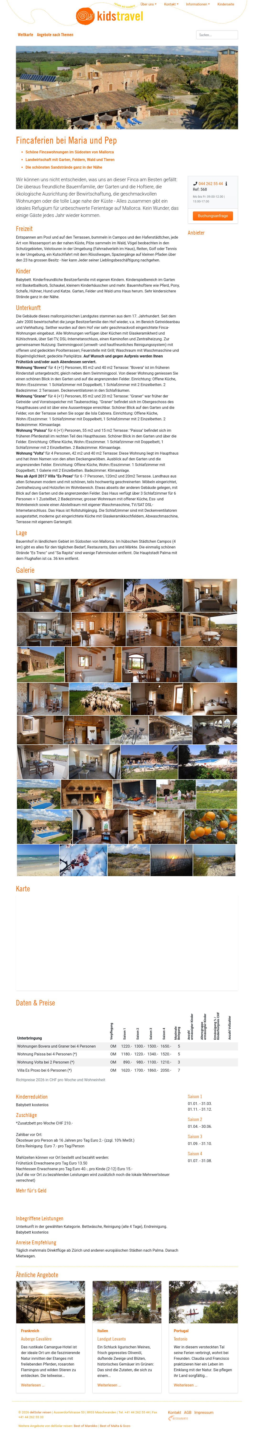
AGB (187, 1412)
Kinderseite (225, 4)
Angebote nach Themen (55, 34)
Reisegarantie (178, 1418)
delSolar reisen (40, 1412)
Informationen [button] (196, 4)
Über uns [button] (147, 4)
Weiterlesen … (32, 1385)
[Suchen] (217, 34)
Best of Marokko (85, 1426)
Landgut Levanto (111, 1338)
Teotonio (180, 1338)
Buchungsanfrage (213, 216)
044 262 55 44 (211, 183)
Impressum (204, 1412)
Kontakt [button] (170, 4)
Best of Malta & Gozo (115, 1426)
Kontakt (174, 1412)
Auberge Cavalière (36, 1338)
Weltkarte (25, 34)
